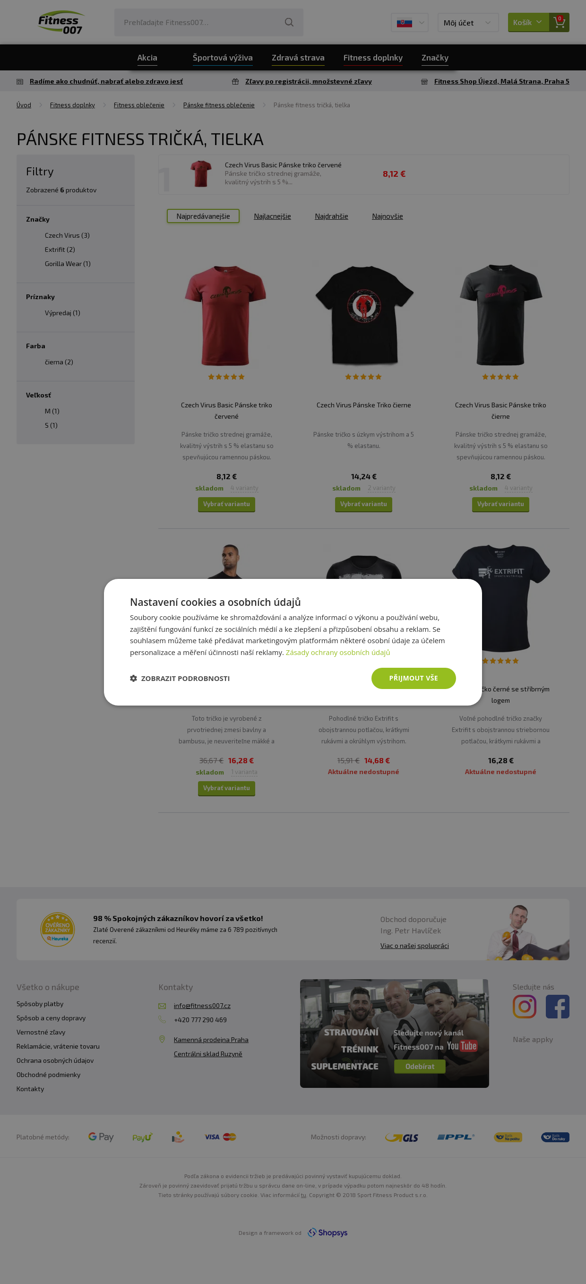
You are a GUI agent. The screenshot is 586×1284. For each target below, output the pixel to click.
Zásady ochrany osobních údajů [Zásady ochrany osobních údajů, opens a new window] (338, 652)
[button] (180, 678)
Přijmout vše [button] (413, 677)
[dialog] (293, 641)
